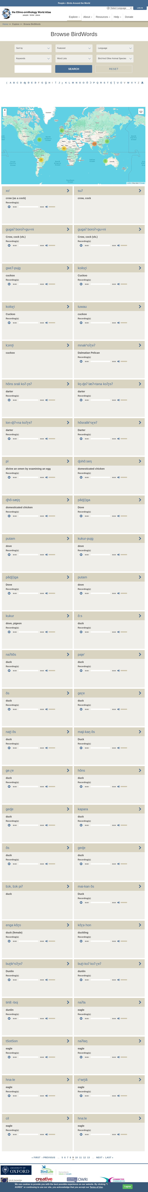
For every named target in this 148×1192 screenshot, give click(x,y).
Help (117, 16)
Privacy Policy (59, 1176)
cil (7, 1103)
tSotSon (12, 1026)
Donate (129, 16)
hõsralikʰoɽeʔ (87, 407)
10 (76, 1142)
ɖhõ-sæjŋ (13, 485)
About (87, 16)
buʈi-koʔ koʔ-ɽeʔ (89, 948)
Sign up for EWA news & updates (16, 1172)
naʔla (81, 987)
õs (7, 678)
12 (84, 1142)
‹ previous (48, 1142)
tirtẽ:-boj (12, 987)
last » (109, 1142)
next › (100, 1142)
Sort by (19, 48)
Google (142, 168)
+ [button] (5, 95)
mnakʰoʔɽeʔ (86, 330)
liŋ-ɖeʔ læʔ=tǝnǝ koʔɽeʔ (95, 369)
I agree (127, 1186)
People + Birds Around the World (74, 3)
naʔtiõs (11, 639)
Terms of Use (96, 1187)
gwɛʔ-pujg (13, 253)
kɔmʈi (10, 330)
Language (102, 48)
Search (73, 69)
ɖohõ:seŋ (85, 446)
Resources (103, 16)
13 (88, 1142)
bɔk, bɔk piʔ (14, 871)
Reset (113, 69)
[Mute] (46, 191)
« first (36, 1142)
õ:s (80, 601)
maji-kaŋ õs (86, 717)
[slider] (28, 191)
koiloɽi (82, 253)
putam (10, 523)
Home (5, 24)
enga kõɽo (13, 910)
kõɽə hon (84, 910)
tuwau (82, 291)
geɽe (81, 678)
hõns (81, 755)
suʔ (80, 175)
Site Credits (82, 1176)
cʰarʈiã (82, 1064)
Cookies (71, 1176)
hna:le (82, 1103)
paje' (81, 639)
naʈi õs (11, 717)
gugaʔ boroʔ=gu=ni (20, 214)
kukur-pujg (85, 523)
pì (7, 446)
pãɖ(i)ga (84, 485)
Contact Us (46, 1172)
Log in (140, 8)
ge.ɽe (10, 755)
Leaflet (129, 168)
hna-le (10, 1064)
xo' (8, 175)
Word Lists (62, 58)
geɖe (9, 794)
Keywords (20, 58)
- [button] (5, 99)
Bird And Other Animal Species (112, 58)
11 (80, 1142)
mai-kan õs (86, 871)
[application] (31, 191)
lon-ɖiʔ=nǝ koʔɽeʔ (19, 407)
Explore (74, 16)
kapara (83, 794)
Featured (61, 48)
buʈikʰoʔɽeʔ (14, 948)
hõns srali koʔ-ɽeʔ (19, 369)
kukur (10, 601)
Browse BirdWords (32, 24)
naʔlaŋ (82, 1026)
